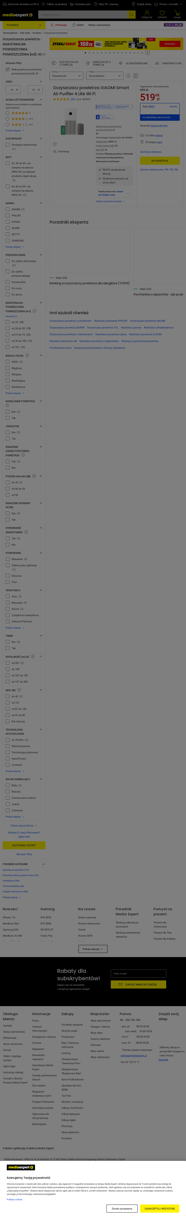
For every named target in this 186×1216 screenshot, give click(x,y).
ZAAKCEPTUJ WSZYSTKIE (160, 1208)
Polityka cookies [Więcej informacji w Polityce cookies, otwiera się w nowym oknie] (14, 1199)
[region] (93, 1188)
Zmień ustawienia (122, 1208)
